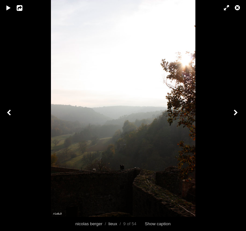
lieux (112, 223)
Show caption (158, 223)
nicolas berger (88, 223)
